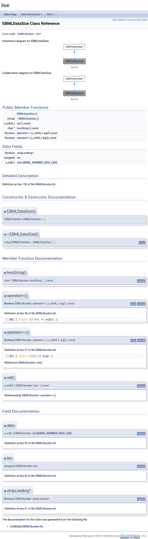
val (18, 123)
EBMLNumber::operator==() (39, 395)
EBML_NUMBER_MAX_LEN (40, 162)
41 (26, 508)
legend (74, 67)
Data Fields (142, 20)
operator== (23, 133)
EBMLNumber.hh (29, 34)
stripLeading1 (25, 152)
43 (26, 443)
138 (24, 184)
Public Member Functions (123, 20)
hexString (23, 128)
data (19, 162)
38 (26, 313)
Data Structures (31, 14)
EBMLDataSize (26, 113)
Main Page (10, 14)
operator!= (23, 137)
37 (26, 349)
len (19, 157)
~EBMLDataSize (26, 118)
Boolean (10, 133)
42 (26, 475)
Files (51, 14)
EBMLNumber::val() (30, 362)
